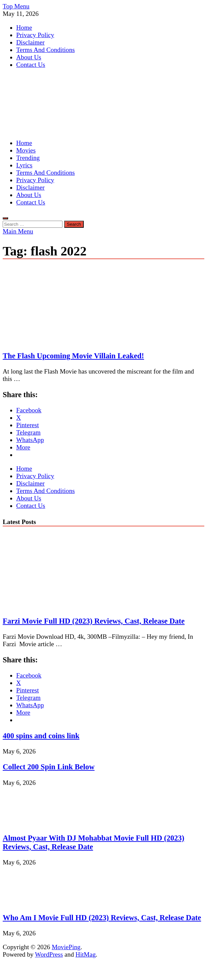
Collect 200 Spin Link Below (49, 767)
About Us (28, 57)
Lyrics (24, 165)
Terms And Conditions (45, 49)
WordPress (49, 954)
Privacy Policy (35, 34)
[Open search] (5, 218)
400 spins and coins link (41, 736)
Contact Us (30, 64)
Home (24, 27)
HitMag (86, 954)
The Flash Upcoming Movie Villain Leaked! (73, 356)
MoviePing (66, 947)
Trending (28, 157)
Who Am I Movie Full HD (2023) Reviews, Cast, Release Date (102, 917)
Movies (26, 150)
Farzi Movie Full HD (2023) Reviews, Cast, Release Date (94, 621)
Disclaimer (30, 42)
